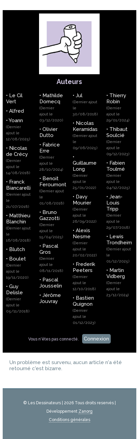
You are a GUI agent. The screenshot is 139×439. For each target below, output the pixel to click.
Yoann (18, 129)
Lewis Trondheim (119, 249)
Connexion (96, 339)
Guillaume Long (85, 175)
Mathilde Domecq (51, 107)
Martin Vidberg (117, 282)
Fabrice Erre (51, 157)
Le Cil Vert (14, 98)
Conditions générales (69, 419)
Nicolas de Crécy (18, 160)
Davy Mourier (85, 209)
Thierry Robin (118, 107)
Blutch (17, 249)
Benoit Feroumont (52, 190)
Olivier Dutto (48, 132)
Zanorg (85, 411)
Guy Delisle (18, 298)
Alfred (16, 111)
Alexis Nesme (85, 242)
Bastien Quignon (84, 310)
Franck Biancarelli (18, 194)
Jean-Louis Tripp (118, 212)
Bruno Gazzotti (51, 224)
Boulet (17, 268)
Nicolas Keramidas (85, 135)
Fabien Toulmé (118, 175)
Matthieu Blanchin (18, 228)
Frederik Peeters (84, 276)
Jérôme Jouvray (50, 298)
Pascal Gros (51, 258)
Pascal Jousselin (50, 283)
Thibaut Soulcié (118, 141)
